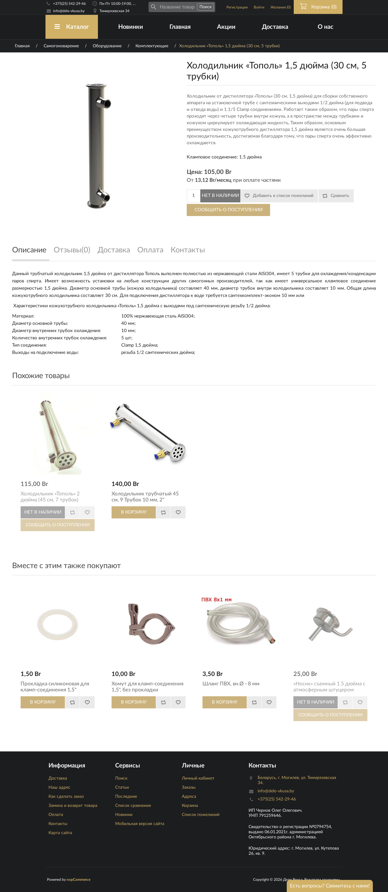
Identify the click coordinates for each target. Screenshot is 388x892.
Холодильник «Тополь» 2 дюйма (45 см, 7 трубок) (50, 496)
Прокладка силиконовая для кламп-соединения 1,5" (55, 686)
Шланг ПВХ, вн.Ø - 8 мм (230, 683)
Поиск (121, 778)
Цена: (194, 172)
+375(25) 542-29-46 (69, 3)
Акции (226, 27)
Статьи (122, 787)
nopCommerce (78, 879)
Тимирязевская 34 (114, 11)
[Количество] (193, 195)
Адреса (189, 796)
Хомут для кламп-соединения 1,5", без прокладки (147, 686)
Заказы (189, 787)
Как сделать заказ (66, 796)
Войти (259, 7)
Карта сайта (60, 833)
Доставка (275, 27)
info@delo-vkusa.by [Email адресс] (69, 11)
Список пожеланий (200, 815)
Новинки (130, 27)
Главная (180, 27)
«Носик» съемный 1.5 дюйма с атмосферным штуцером (329, 686)
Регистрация (237, 7)
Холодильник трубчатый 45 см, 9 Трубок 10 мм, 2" (145, 496)
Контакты (57, 824)
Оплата (55, 815)
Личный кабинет (198, 778)
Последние (126, 796)
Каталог (72, 27)
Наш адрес (59, 787)
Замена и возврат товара (72, 806)
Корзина (190, 806)
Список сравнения (133, 806)
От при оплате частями (234, 180)
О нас (325, 27)
